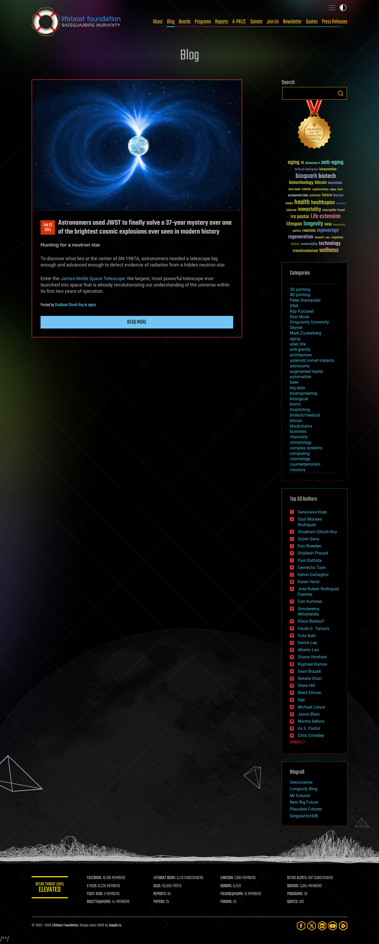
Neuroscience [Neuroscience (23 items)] (339, 225)
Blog (170, 22)
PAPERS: (160, 902)
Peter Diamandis (305, 300)
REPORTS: (160, 894)
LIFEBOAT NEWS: (165, 878)
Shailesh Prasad (313, 553)
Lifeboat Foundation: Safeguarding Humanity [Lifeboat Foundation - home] (76, 21)
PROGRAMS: (295, 894)
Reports (221, 22)
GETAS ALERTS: (297, 878)
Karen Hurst (309, 581)
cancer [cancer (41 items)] (306, 189)
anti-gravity (300, 349)
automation (300, 376)
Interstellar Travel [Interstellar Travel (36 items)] (333, 210)
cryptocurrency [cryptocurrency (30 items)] (320, 189)
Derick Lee (307, 642)
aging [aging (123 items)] (294, 162)
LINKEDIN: (227, 878)
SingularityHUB (304, 815)
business (298, 431)
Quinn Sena (308, 538)
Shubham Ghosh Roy (69, 305)
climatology (301, 442)
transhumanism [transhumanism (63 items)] (305, 250)
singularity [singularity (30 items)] (337, 237)
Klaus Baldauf (311, 621)
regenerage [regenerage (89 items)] (328, 230)
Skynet (296, 327)
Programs (203, 22)
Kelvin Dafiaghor (313, 574)
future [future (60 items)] (327, 195)
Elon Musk (299, 316)
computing (300, 453)
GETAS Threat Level (50, 888)
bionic (295, 404)
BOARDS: (293, 886)
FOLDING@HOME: (232, 894)
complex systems (306, 447)
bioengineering (303, 393)
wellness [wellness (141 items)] (328, 250)
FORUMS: (227, 902)
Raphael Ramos (312, 664)
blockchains (301, 426)
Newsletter (292, 22)
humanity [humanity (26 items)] (341, 203)
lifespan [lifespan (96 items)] (294, 224)
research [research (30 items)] (319, 237)
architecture (301, 354)
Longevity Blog (303, 788)
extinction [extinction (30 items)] (315, 195)
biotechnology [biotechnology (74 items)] (301, 183)
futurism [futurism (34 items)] (338, 196)
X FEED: (92, 886)
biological (299, 398)
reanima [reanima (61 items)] (308, 230)
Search (340, 93)
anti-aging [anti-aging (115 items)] (332, 162)
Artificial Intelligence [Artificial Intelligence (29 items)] (306, 169)
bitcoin (296, 420)
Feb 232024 (47, 227)
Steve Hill (306, 685)
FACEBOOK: (94, 878)
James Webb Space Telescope (93, 278)
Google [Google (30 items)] (289, 203)
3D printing (300, 289)
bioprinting (300, 409)
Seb (301, 699)
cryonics (297, 469)
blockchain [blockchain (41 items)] (335, 183)
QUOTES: (293, 902)
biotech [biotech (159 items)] (327, 176)
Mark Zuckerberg (305, 333)
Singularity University (309, 322)
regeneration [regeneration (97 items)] (300, 237)
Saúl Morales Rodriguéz (310, 522)
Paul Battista (310, 560)
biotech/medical (305, 415)
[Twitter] (311, 925)
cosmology (300, 458)
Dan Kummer (310, 601)
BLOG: (158, 886)
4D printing (300, 294)
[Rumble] (343, 925)
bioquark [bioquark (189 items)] (306, 176)
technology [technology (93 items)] (330, 244)
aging (295, 338)
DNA (294, 305)
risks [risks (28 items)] (327, 237)
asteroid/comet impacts (312, 360)
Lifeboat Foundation (65, 925)
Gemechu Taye (311, 567)
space (92, 305)
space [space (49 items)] (295, 244)
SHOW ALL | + (298, 742)
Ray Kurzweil (302, 311)
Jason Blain (309, 714)
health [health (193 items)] (302, 202)
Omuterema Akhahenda (309, 611)
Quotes (312, 22)
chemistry (299, 436)
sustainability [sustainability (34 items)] (309, 244)
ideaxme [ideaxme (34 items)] (291, 210)
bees (294, 382)
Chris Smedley (311, 735)
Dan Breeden (309, 545)
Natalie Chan (310, 678)
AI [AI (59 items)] (302, 163)
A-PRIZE (239, 22)
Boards (185, 22)
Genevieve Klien (312, 512)
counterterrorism (305, 464)
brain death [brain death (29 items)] (294, 189)
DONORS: (227, 886)
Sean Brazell (309, 671)
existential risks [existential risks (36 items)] (298, 196)
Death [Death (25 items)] (340, 189)
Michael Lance (311, 707)
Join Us (273, 22)
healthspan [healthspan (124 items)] (323, 202)
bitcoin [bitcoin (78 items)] (321, 183)
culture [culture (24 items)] (333, 189)
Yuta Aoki (307, 635)
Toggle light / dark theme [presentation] (343, 7)
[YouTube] (332, 925)
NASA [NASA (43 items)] (328, 225)
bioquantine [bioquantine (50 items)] (328, 169)
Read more (137, 322)
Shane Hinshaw (312, 656)
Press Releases (334, 22)
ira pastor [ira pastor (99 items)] (300, 217)
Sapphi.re (115, 925)
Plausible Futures (306, 809)
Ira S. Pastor (309, 728)
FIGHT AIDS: (95, 894)
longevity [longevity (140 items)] (313, 223)
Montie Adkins (311, 721)
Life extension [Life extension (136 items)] (326, 216)
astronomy (300, 365)
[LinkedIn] (322, 925)
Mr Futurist (300, 795)
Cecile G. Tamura (313, 628)
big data (297, 387)
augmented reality (306, 371)
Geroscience (301, 782)
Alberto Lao (308, 649)
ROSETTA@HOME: (99, 902)
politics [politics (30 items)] (297, 231)
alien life (298, 344)
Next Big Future (304, 802)
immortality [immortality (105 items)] (309, 209)
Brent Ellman (309, 692)
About (158, 22)
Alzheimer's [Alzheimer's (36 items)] (312, 163)
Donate (256, 22)
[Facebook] (301, 925)
